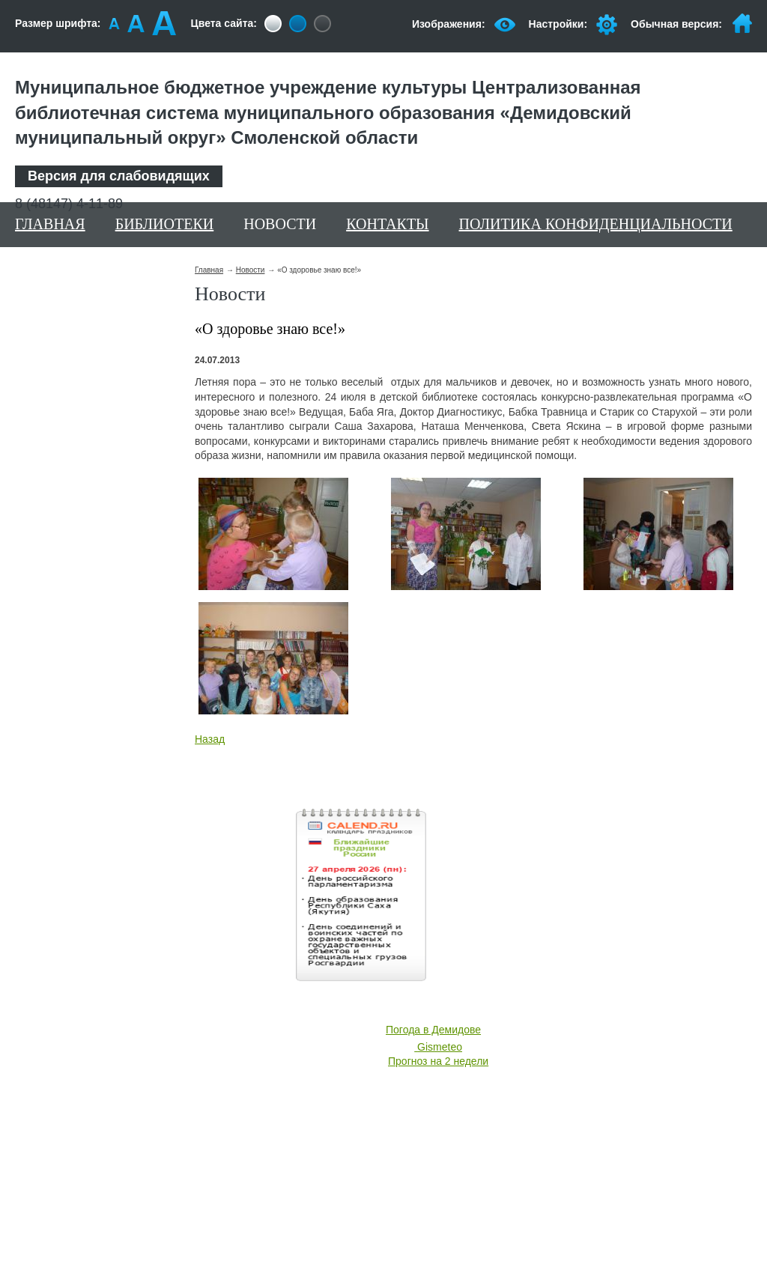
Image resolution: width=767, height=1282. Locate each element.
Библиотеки (164, 224)
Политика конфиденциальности (596, 224)
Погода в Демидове (433, 1030)
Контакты (387, 224)
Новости (279, 224)
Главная (50, 224)
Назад (210, 739)
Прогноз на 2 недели (438, 1061)
